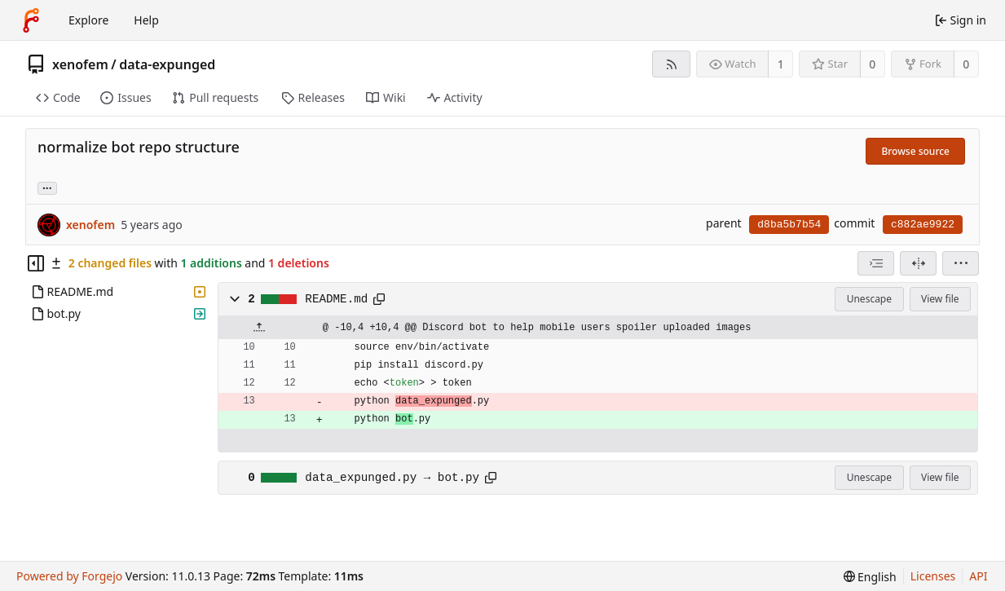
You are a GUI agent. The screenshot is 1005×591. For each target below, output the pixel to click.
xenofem (80, 64)
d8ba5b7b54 (789, 224)
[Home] (31, 20)
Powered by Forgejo (69, 576)
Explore (88, 20)
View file (940, 299)
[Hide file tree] (36, 263)
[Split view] (918, 263)
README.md (336, 299)
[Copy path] (379, 299)
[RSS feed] (671, 64)
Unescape (869, 299)
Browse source (915, 151)
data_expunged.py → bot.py (392, 477)
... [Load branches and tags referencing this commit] (47, 187)
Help (146, 20)
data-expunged (167, 64)
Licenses (933, 576)
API (978, 576)
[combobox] (875, 263)
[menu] (960, 263)
